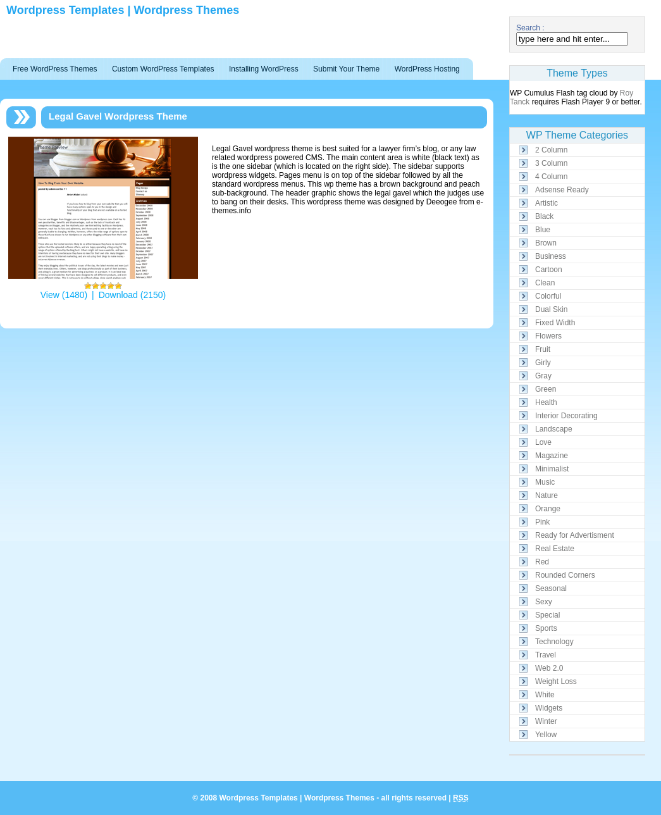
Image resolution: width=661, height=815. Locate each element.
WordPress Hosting (427, 69)
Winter (546, 721)
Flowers (548, 336)
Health (546, 402)
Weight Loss (556, 681)
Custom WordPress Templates (163, 69)
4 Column (551, 176)
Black (544, 216)
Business (550, 256)
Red (542, 561)
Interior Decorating (566, 415)
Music (545, 482)
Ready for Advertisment (574, 535)
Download (118, 295)
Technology (554, 641)
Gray (543, 375)
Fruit (542, 349)
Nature (546, 495)
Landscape (553, 429)
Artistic (546, 203)
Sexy (543, 601)
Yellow (546, 734)
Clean (545, 282)
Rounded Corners (565, 575)
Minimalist (552, 468)
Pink (542, 522)
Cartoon (548, 269)
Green (545, 389)
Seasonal (551, 588)
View (49, 295)
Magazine (551, 455)
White (545, 694)
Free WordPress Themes (55, 69)
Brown (546, 243)
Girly (543, 362)
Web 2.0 (549, 668)
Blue (542, 229)
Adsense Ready (562, 189)
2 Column (551, 150)
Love (543, 442)
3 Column (551, 163)
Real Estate (554, 548)
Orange (547, 508)
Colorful (548, 296)
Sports (546, 628)
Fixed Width (555, 322)
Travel (545, 654)
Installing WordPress (264, 69)
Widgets (548, 708)
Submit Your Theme (346, 69)
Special (547, 615)
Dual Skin (551, 309)
